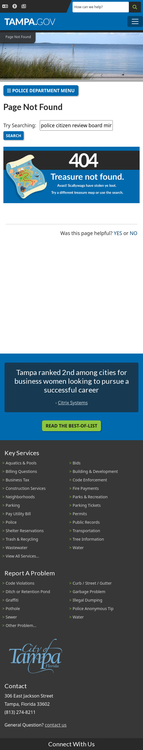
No (133, 232)
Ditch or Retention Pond (28, 591)
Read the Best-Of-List (71, 426)
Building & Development (95, 471)
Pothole (13, 608)
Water (78, 547)
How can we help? (88, 7)
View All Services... (22, 556)
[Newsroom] (23, 6)
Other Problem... (21, 625)
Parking (13, 505)
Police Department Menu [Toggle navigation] (41, 90)
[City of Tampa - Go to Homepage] (30, 21)
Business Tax (17, 480)
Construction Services (26, 488)
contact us (56, 725)
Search (13, 135)
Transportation (86, 530)
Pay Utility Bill (18, 513)
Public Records (86, 522)
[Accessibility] (14, 6)
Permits (80, 513)
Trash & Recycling (22, 539)
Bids (77, 463)
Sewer (11, 617)
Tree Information (88, 539)
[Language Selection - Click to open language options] (5, 6)
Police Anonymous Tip (93, 608)
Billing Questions (21, 471)
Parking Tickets (87, 505)
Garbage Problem (89, 591)
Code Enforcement (90, 480)
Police (11, 522)
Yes (118, 232)
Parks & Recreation (90, 496)
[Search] (135, 7)
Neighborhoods (20, 496)
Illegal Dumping (87, 600)
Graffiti (12, 600)
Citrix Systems (72, 403)
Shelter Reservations (25, 530)
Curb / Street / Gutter (92, 583)
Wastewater (17, 547)
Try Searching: (19, 125)
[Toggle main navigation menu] (135, 21)
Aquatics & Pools (21, 463)
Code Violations (20, 583)
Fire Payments (86, 488)
